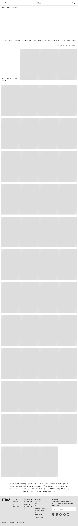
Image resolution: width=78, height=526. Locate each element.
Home (3, 7)
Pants (68, 40)
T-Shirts (63, 40)
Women (8, 7)
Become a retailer (40, 508)
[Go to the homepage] (39, 2)
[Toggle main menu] (3, 2)
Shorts (34, 40)
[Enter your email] (61, 509)
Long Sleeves (55, 40)
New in (10, 40)
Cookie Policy (39, 517)
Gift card (16, 506)
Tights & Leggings (26, 40)
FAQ (36, 503)
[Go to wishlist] (71, 2)
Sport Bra (40, 40)
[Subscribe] (73, 509)
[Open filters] (68, 45)
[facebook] (53, 514)
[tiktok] (64, 514)
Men (14, 504)
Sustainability (28, 501)
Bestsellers (17, 40)
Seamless (74, 40)
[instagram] (57, 514)
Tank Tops (47, 40)
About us (27, 504)
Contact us (38, 506)
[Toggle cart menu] (74, 2)
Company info (28, 506)
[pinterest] (60, 514)
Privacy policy (39, 510)
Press (26, 509)
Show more (39, 28)
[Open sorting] (74, 45)
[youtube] (68, 514)
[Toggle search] (6, 2)
